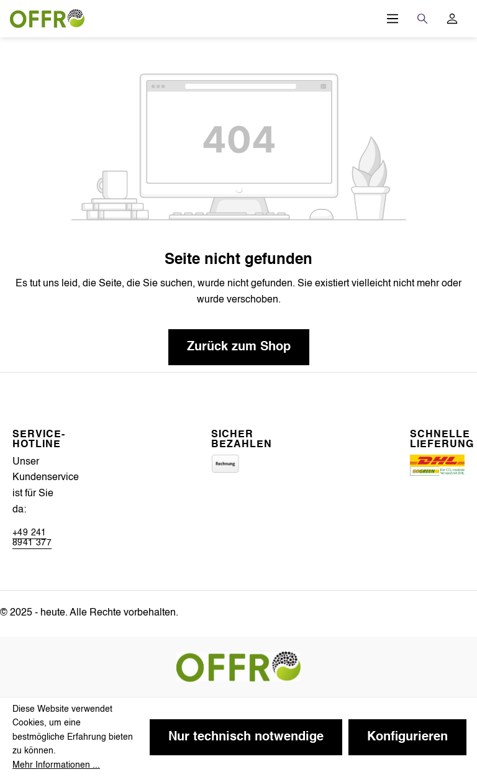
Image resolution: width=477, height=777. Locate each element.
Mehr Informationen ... (56, 765)
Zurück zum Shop (239, 347)
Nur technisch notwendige (246, 737)
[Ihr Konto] (452, 18)
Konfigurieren (407, 737)
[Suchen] (422, 18)
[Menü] (392, 18)
